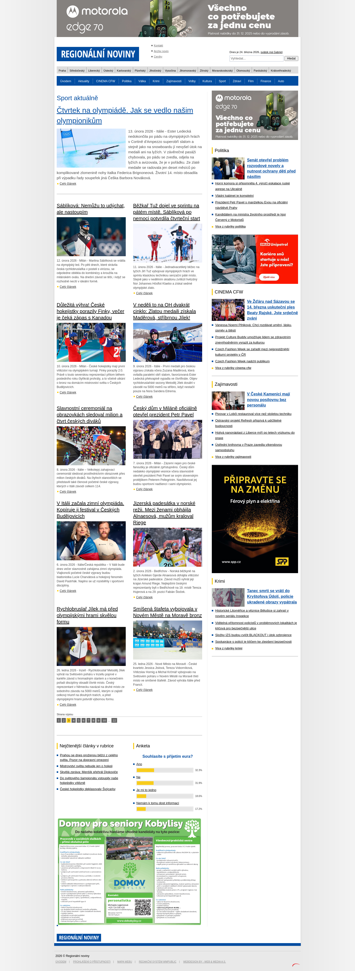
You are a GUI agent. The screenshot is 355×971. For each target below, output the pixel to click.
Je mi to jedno (146, 790)
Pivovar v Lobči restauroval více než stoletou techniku (253, 414)
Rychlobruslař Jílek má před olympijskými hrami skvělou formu (87, 615)
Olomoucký (243, 70)
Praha (62, 70)
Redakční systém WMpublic (157, 961)
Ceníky (158, 56)
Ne (138, 777)
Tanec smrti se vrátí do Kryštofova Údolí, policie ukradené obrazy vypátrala (272, 596)
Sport (222, 81)
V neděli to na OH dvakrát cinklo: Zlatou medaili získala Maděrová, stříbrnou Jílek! (164, 311)
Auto (281, 81)
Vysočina (170, 70)
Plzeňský (140, 70)
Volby (191, 81)
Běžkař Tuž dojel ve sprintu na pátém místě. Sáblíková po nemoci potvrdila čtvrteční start (166, 212)
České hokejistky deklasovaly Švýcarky (87, 789)
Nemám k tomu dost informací (157, 803)
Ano (139, 764)
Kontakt (158, 45)
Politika (127, 81)
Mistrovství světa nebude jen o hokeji (86, 766)
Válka (142, 81)
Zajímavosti (173, 81)
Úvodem (65, 81)
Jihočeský (155, 70)
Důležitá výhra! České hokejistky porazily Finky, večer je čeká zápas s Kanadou (90, 311)
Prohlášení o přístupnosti (92, 961)
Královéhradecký (281, 70)
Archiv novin (161, 51)
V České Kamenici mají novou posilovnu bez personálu (268, 399)
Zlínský (204, 70)
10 (104, 720)
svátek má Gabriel (272, 52)
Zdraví (237, 81)
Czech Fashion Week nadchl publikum (242, 361)
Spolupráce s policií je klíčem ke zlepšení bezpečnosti (253, 641)
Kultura (207, 81)
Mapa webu (124, 961)
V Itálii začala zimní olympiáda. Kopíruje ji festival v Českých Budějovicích (90, 510)
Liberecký (94, 70)
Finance (266, 81)
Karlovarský (124, 70)
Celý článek (68, 183)
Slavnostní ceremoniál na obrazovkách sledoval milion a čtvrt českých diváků (90, 415)
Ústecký (108, 70)
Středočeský (77, 70)
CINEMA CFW (105, 81)
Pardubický (260, 70)
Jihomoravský (187, 70)
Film (251, 81)
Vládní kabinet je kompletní (234, 195)
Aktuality (83, 81)
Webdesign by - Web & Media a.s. (204, 961)
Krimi (156, 81)
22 (114, 720)
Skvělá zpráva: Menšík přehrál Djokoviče (89, 772)
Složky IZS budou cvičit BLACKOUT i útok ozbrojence (253, 635)
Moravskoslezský (222, 70)
